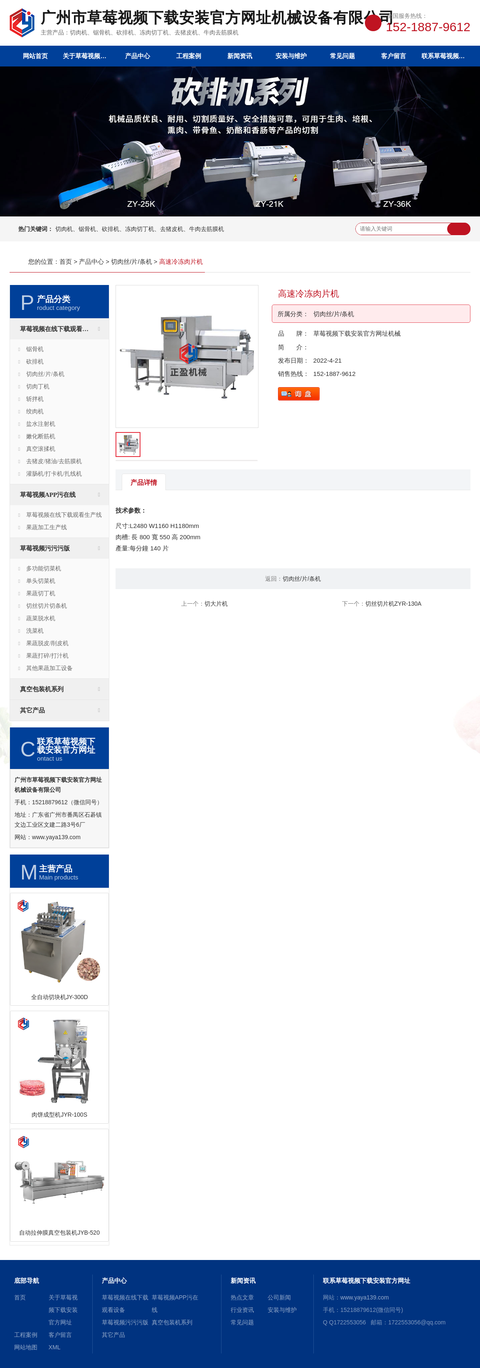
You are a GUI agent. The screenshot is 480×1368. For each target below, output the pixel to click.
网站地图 (25, 1347)
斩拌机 (35, 399)
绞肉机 (35, 411)
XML (55, 1347)
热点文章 (242, 1297)
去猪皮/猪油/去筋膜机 (54, 461)
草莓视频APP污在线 (48, 494)
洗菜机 (35, 631)
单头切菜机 (40, 581)
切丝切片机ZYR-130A (393, 603)
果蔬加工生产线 (46, 527)
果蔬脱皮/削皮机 (47, 643)
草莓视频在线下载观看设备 (57, 329)
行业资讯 (242, 1310)
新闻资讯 (239, 55)
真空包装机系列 (42, 689)
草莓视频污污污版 (45, 548)
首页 (65, 261)
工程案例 (188, 55)
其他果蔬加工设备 (49, 668)
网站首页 (35, 55)
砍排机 (35, 362)
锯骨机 (35, 349)
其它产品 (32, 710)
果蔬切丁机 (40, 593)
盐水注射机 (40, 424)
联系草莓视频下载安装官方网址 (444, 55)
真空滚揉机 (40, 449)
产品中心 (137, 55)
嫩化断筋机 (40, 436)
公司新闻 (279, 1297)
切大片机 (216, 603)
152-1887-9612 (334, 373)
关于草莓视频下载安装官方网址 (86, 55)
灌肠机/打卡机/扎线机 (54, 474)
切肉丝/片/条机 (131, 261)
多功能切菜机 (43, 568)
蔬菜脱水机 (40, 618)
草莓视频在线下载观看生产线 (64, 515)
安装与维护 (291, 55)
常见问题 (342, 55)
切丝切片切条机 (46, 606)
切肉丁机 (37, 386)
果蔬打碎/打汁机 (47, 656)
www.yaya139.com (56, 837)
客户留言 (393, 55)
